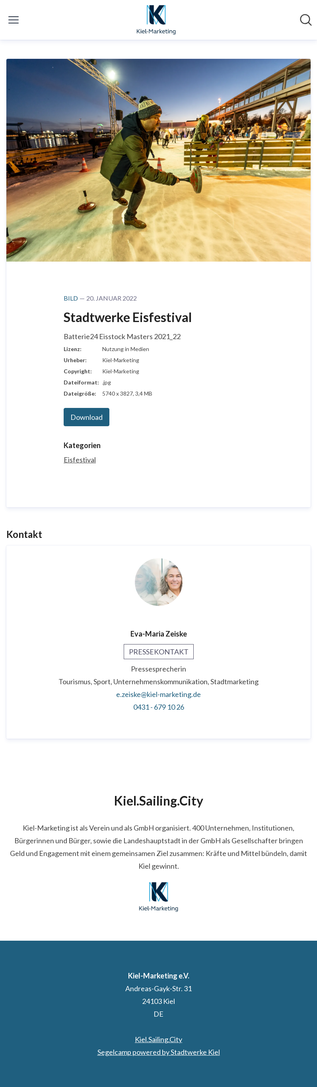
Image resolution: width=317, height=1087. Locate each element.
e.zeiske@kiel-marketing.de (158, 694)
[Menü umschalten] (13, 20)
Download (86, 417)
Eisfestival (80, 459)
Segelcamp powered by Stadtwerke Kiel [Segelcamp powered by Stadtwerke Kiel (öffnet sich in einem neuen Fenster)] (158, 1052)
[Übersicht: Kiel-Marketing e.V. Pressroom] (156, 20)
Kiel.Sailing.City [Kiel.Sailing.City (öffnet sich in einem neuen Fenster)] (158, 1039)
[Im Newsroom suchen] (305, 20)
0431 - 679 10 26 (158, 707)
